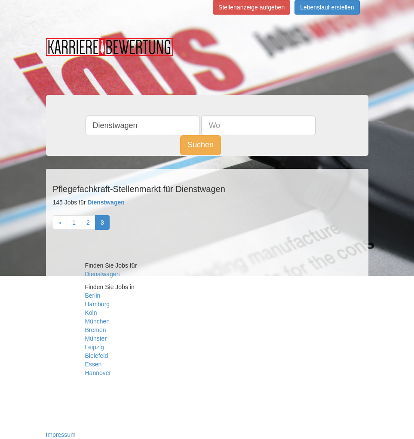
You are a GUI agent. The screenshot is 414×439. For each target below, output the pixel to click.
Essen (93, 364)
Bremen (95, 329)
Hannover (98, 372)
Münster (96, 338)
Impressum (61, 434)
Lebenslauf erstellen (327, 7)
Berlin (93, 295)
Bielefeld (96, 355)
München (97, 321)
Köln (91, 312)
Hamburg (97, 304)
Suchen (200, 144)
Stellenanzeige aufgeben (251, 7)
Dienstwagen (102, 274)
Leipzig (94, 347)
